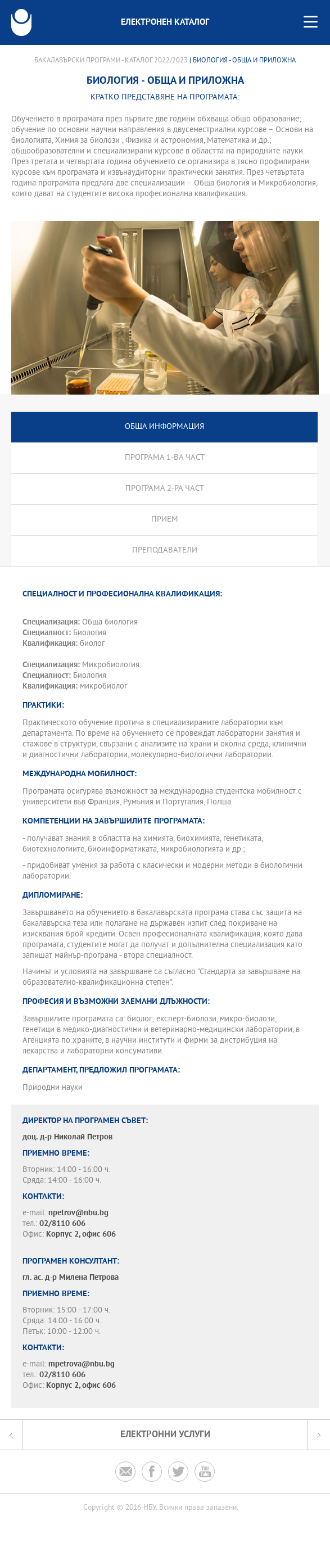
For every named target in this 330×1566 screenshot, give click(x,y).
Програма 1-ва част (165, 457)
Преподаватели (164, 550)
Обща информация (164, 427)
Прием (164, 519)
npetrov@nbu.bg (78, 1213)
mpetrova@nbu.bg (81, 1364)
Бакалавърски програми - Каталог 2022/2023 (111, 60)
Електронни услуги (165, 1435)
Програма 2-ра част (164, 488)
